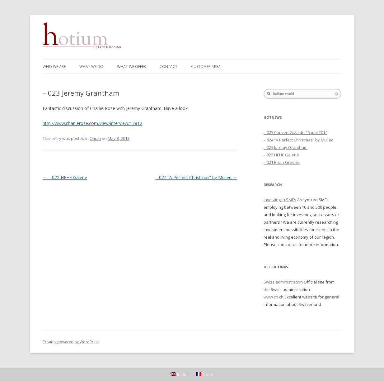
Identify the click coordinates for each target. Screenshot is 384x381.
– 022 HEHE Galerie (65, 177)
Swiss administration (283, 282)
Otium (95, 138)
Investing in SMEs (280, 199)
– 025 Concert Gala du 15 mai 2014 (295, 132)
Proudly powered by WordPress (71, 342)
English (179, 374)
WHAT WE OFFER (131, 66)
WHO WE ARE (54, 66)
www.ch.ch (273, 297)
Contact (168, 66)
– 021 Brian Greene (282, 162)
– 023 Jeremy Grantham (285, 147)
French (204, 374)
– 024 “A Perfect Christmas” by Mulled (196, 177)
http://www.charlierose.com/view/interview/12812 (92, 123)
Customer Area (206, 66)
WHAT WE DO (91, 66)
